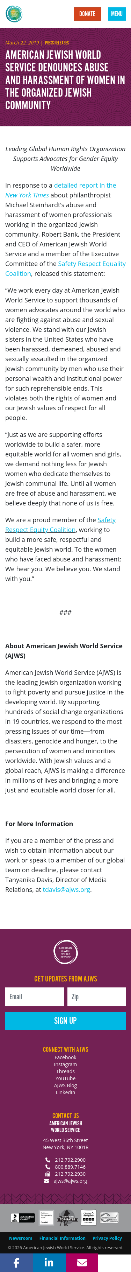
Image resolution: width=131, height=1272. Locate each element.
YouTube (66, 1078)
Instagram (65, 1064)
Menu (117, 14)
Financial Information (62, 1238)
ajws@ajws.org (70, 1180)
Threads (65, 1071)
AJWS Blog (65, 1085)
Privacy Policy (107, 1238)
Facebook (65, 1057)
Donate (87, 14)
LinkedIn (65, 1092)
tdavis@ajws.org (66, 889)
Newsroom (20, 1238)
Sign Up (65, 1021)
